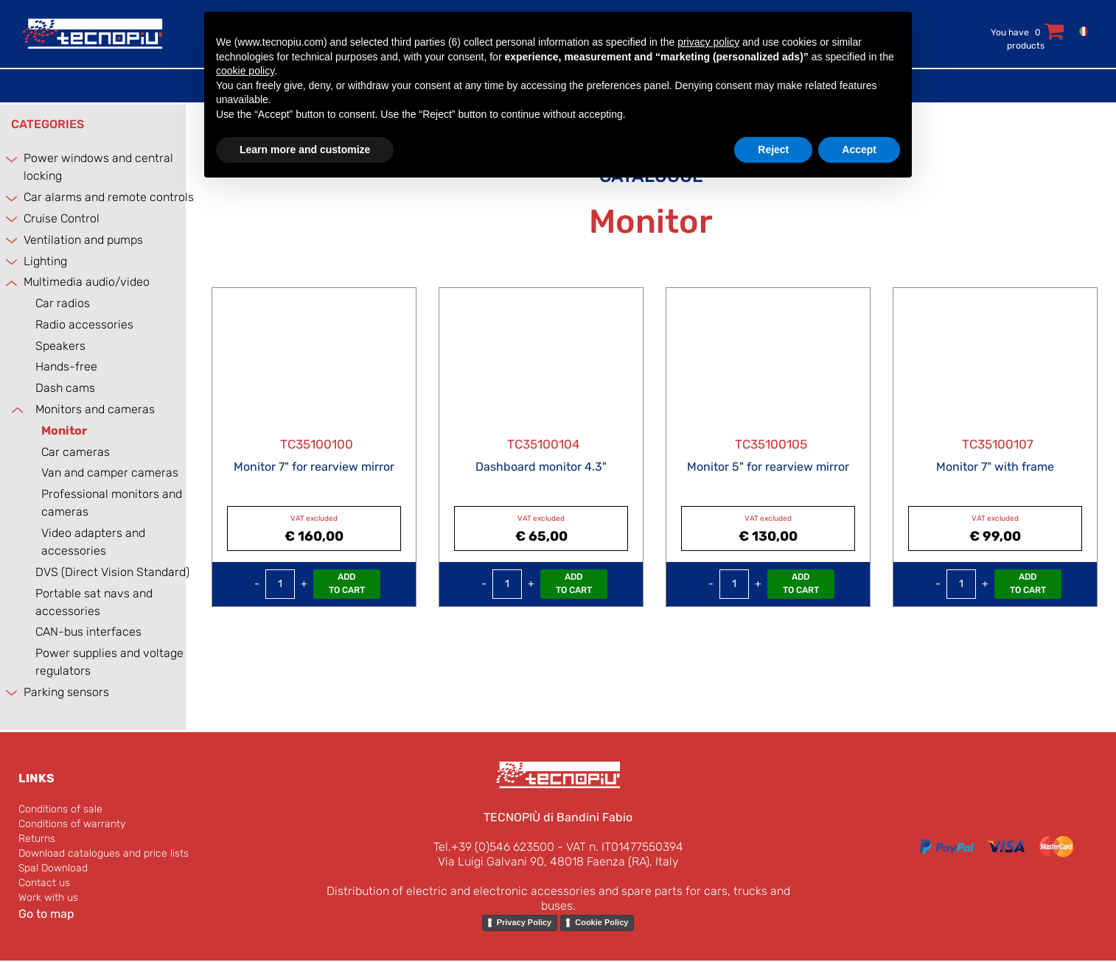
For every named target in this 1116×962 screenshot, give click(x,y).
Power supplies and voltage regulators (109, 662)
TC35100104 (543, 444)
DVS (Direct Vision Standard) (112, 572)
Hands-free (66, 366)
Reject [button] (773, 149)
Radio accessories (84, 324)
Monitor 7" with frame (995, 467)
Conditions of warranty (71, 824)
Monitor (64, 431)
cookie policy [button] (245, 71)
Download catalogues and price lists (103, 853)
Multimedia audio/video (87, 282)
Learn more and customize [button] (305, 149)
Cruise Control (62, 218)
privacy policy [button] (708, 42)
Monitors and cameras (95, 409)
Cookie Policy (601, 922)
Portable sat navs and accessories (94, 602)
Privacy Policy (524, 922)
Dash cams (65, 388)
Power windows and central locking (98, 167)
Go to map (46, 914)
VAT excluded (314, 518)
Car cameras (75, 452)
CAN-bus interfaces (88, 632)
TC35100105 (771, 444)
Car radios (62, 303)
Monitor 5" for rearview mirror (768, 467)
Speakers (60, 346)
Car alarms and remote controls (109, 197)
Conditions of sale (60, 809)
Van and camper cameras (109, 473)
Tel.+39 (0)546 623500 (493, 847)
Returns (36, 838)
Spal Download (53, 868)
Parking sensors (66, 692)
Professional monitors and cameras (111, 503)
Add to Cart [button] (347, 583)
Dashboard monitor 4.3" (541, 467)
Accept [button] (859, 149)
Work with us (48, 897)
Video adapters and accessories (93, 542)
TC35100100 (316, 444)
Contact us (44, 883)
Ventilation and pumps (83, 240)
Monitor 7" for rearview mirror (314, 467)
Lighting (45, 261)
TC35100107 (997, 444)
